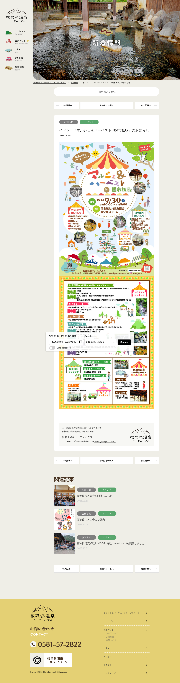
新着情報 (74, 83)
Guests (88, 336)
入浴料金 (110, 637)
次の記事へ (146, 105)
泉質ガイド (111, 640)
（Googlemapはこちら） (105, 441)
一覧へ (106, 105)
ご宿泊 (107, 648)
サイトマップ (109, 673)
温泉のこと (108, 629)
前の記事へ (67, 105)
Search (124, 342)
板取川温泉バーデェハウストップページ (49, 83)
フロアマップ (112, 633)
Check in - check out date (62, 336)
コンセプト (108, 621)
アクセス (108, 657)
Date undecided (60, 348)
